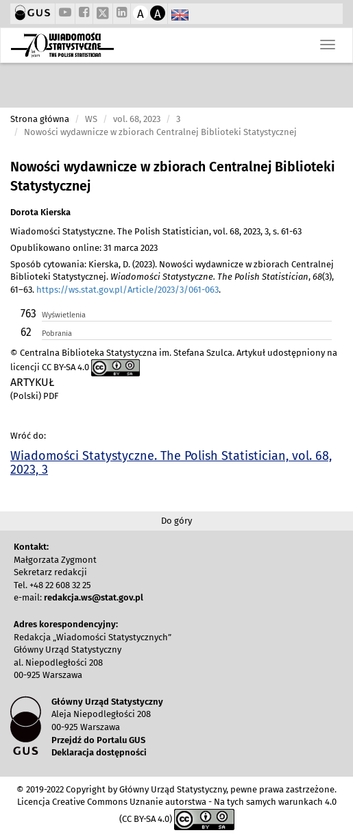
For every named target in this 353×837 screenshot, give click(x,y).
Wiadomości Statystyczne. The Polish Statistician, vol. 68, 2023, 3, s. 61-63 (156, 231)
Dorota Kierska (40, 212)
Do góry (176, 520)
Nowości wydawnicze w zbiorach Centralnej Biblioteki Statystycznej (172, 176)
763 (28, 313)
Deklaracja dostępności (99, 752)
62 (26, 332)
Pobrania (57, 333)
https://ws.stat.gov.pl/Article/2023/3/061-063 (127, 289)
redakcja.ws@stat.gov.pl (93, 597)
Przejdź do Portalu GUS (98, 740)
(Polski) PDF (34, 396)
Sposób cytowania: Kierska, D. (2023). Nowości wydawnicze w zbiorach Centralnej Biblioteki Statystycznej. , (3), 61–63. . (172, 277)
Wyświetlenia (64, 315)
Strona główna (39, 119)
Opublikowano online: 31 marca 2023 (84, 248)
